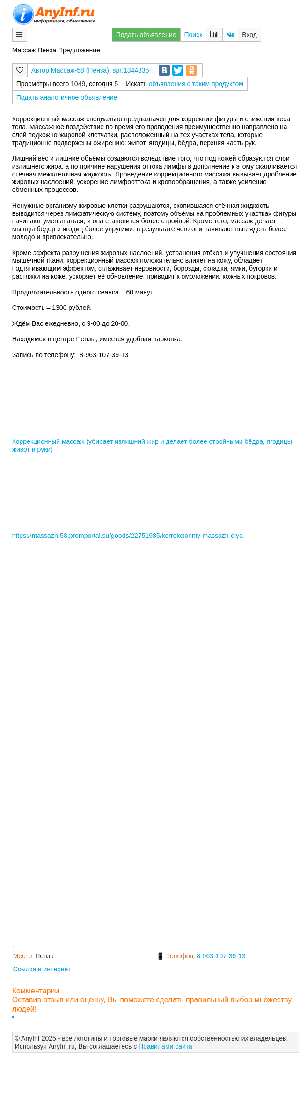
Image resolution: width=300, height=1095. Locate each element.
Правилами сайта (165, 1046)
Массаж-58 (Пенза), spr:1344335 (100, 70)
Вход (249, 34)
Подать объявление (146, 34)
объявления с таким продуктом (196, 84)
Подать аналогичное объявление (66, 97)
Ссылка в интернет (42, 969)
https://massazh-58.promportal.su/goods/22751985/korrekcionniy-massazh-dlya (127, 535)
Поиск (193, 34)
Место (22, 956)
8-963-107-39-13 (221, 956)
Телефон (179, 956)
